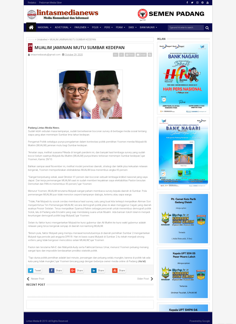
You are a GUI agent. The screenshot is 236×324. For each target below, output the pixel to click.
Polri (95, 27)
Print (129, 54)
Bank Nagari (147, 27)
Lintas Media (32, 321)
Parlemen (80, 27)
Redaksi (32, 2)
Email (141, 54)
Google (206, 321)
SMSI (131, 27)
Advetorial (62, 27)
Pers (107, 27)
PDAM (119, 27)
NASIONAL (43, 27)
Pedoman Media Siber (50, 2)
